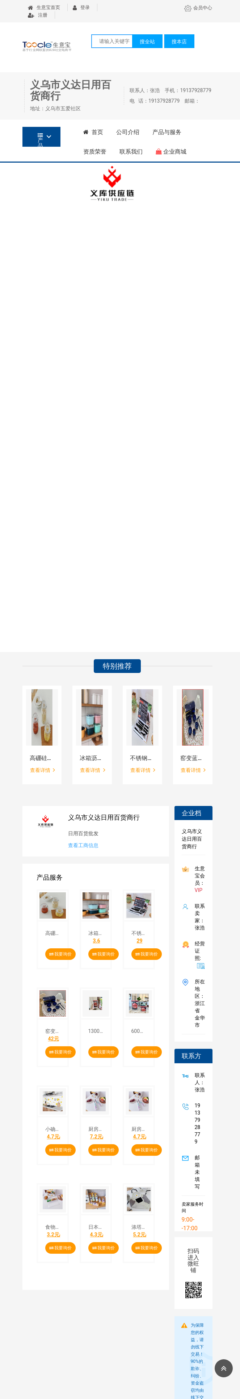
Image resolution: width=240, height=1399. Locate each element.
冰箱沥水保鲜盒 (92, 758)
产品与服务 (166, 132)
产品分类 (40, 140)
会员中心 (198, 7)
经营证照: (198, 955)
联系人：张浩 (198, 1082)
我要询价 (60, 954)
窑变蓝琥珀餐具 (192, 758)
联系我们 (131, 151)
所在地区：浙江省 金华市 (198, 1003)
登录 (81, 7)
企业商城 (171, 151)
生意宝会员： (198, 879)
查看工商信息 (83, 845)
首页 (93, 132)
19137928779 (196, 1124)
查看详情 (42, 770)
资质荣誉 (94, 151)
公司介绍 (127, 132)
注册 (37, 15)
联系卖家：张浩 (198, 917)
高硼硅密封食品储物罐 (42, 758)
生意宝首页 (44, 7)
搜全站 (147, 41)
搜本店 (179, 41)
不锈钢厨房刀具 (142, 758)
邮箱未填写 (196, 1172)
